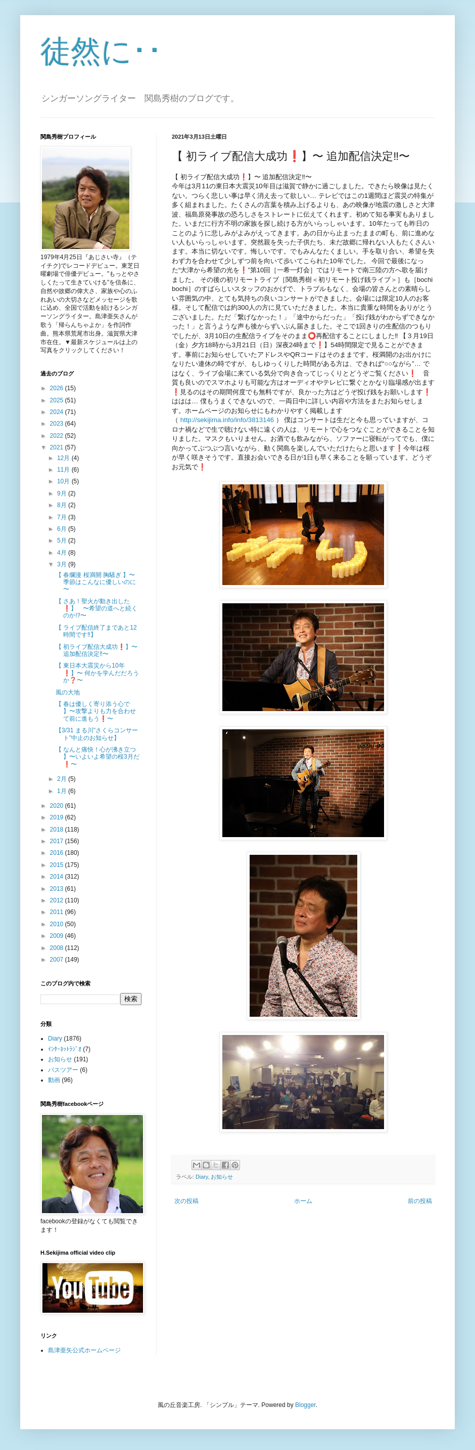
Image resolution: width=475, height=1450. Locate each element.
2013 (57, 888)
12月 (64, 458)
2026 (57, 388)
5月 (62, 540)
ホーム (303, 1201)
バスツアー (63, 1069)
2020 (57, 805)
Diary (202, 1177)
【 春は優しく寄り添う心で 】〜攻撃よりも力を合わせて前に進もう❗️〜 (96, 711)
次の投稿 (186, 1201)
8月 (62, 505)
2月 (62, 778)
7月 (62, 517)
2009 (57, 935)
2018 (57, 829)
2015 (57, 864)
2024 (57, 412)
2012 (57, 900)
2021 (57, 447)
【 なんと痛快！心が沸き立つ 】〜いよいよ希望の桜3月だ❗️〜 (97, 757)
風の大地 (68, 692)
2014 (57, 876)
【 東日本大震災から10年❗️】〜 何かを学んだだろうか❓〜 (97, 673)
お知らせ (222, 1177)
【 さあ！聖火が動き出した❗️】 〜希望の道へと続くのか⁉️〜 (96, 608)
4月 (62, 552)
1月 (62, 791)
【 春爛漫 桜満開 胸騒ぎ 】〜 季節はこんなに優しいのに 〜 (96, 582)
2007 (57, 959)
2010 (57, 924)
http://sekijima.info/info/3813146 (227, 420)
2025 (57, 400)
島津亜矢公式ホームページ (84, 1350)
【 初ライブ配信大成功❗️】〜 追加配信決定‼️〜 (96, 650)
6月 (62, 528)
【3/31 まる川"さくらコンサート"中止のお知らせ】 (97, 734)
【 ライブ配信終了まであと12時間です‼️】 (96, 631)
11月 (64, 469)
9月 (62, 493)
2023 (57, 423)
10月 (64, 481)
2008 (57, 947)
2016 (57, 852)
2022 (57, 435)
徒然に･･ (101, 51)
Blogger (305, 1404)
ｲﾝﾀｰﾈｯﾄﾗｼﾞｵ (64, 1049)
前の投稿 (420, 1201)
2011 (57, 912)
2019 (57, 817)
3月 (62, 564)
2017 (57, 841)
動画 (54, 1080)
